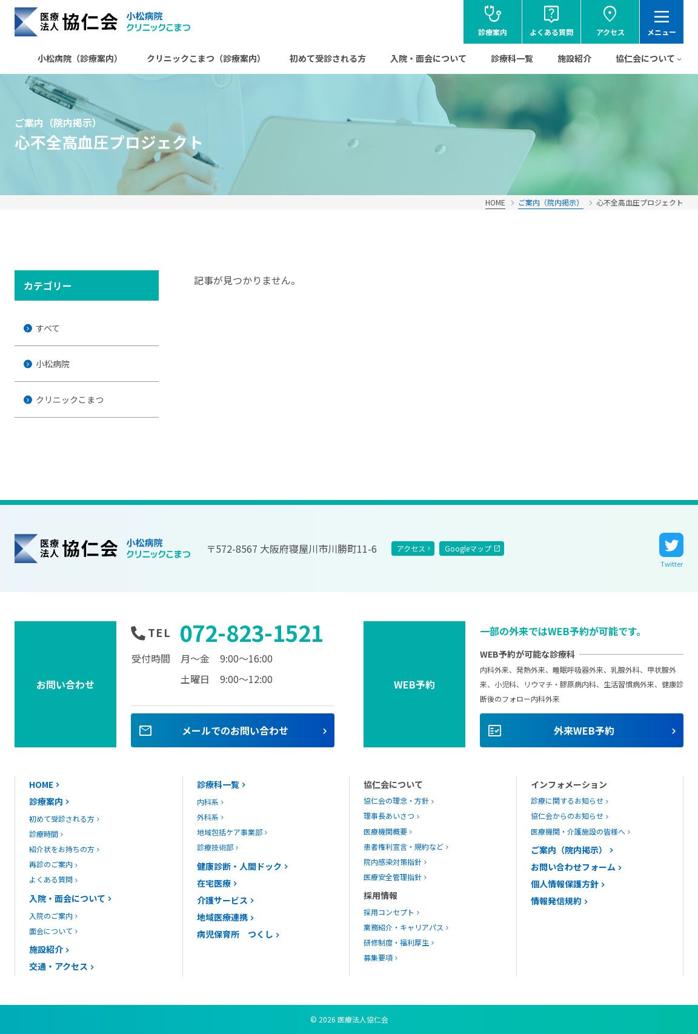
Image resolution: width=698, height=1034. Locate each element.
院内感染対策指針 (393, 861)
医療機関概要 (385, 831)
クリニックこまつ (70, 399)
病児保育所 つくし (235, 934)
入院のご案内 (51, 915)
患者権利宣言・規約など (404, 846)
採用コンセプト (389, 912)
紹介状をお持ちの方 (62, 849)
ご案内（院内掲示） (550, 202)
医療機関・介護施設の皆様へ (578, 831)
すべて (48, 328)
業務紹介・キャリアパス (404, 927)
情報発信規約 (556, 901)
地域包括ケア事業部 (229, 832)
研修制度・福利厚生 (396, 942)
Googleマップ (468, 548)
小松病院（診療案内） (80, 58)
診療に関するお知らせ (567, 800)
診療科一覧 (512, 58)
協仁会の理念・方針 (396, 800)
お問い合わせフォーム (573, 867)
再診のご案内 (51, 864)
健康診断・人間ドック (239, 866)
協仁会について (645, 58)
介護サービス (222, 900)
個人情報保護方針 (565, 884)
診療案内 (46, 801)
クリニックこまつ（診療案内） (206, 58)
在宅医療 (214, 883)
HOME (495, 202)
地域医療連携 (222, 917)
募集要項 (378, 957)
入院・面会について (428, 58)
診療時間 (43, 834)
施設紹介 (574, 58)
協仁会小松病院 (103, 21)
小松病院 (53, 364)
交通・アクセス (58, 966)
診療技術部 (215, 847)
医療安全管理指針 (393, 877)
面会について (51, 931)
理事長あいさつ (389, 815)
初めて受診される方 (328, 58)
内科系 (208, 801)
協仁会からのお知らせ (567, 815)
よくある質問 (51, 879)
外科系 (208, 817)
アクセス (411, 548)
